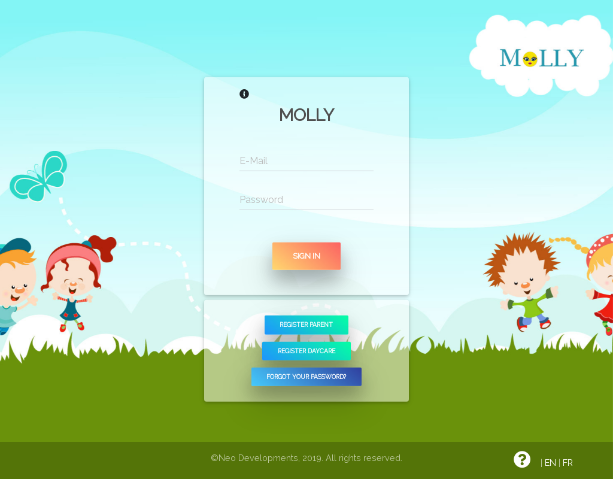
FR (568, 462)
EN (550, 462)
